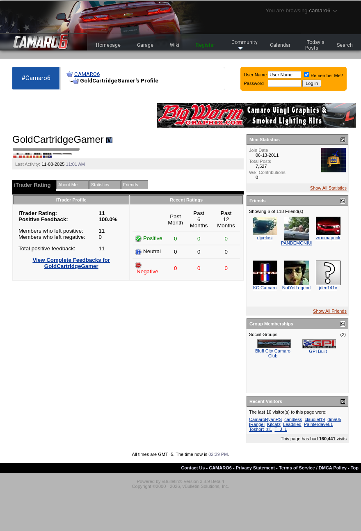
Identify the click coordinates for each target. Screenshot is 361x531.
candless (293, 419)
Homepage (108, 45)
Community (244, 44)
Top (355, 467)
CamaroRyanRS (265, 419)
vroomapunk (327, 237)
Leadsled (292, 424)
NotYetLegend (296, 287)
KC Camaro (264, 287)
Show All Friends (330, 311)
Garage (145, 45)
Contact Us (193, 467)
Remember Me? (323, 75)
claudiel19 (315, 419)
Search (345, 45)
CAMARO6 (87, 74)
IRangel (257, 424)
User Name (255, 74)
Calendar (280, 45)
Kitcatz (274, 424)
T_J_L (280, 429)
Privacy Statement (255, 467)
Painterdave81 (318, 424)
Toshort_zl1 (260, 429)
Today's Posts (315, 45)
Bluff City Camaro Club (272, 353)
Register (205, 45)
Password (254, 83)
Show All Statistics (328, 187)
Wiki (174, 45)
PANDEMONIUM (298, 242)
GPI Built (318, 351)
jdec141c (328, 287)
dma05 (334, 419)
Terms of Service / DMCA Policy (313, 467)
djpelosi (264, 237)
